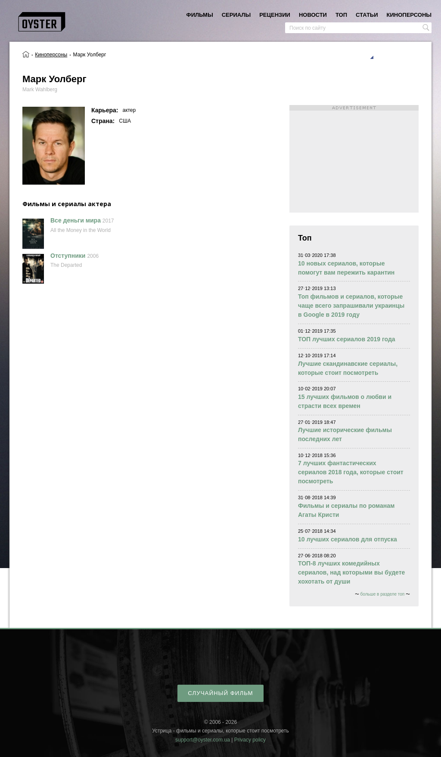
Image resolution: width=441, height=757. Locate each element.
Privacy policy (250, 740)
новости (313, 15)
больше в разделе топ (382, 594)
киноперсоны (409, 15)
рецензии (274, 15)
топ (341, 15)
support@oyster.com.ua (202, 740)
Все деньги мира (75, 220)
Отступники (67, 255)
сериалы (236, 15)
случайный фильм (220, 693)
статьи (367, 15)
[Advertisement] (354, 159)
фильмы (199, 15)
